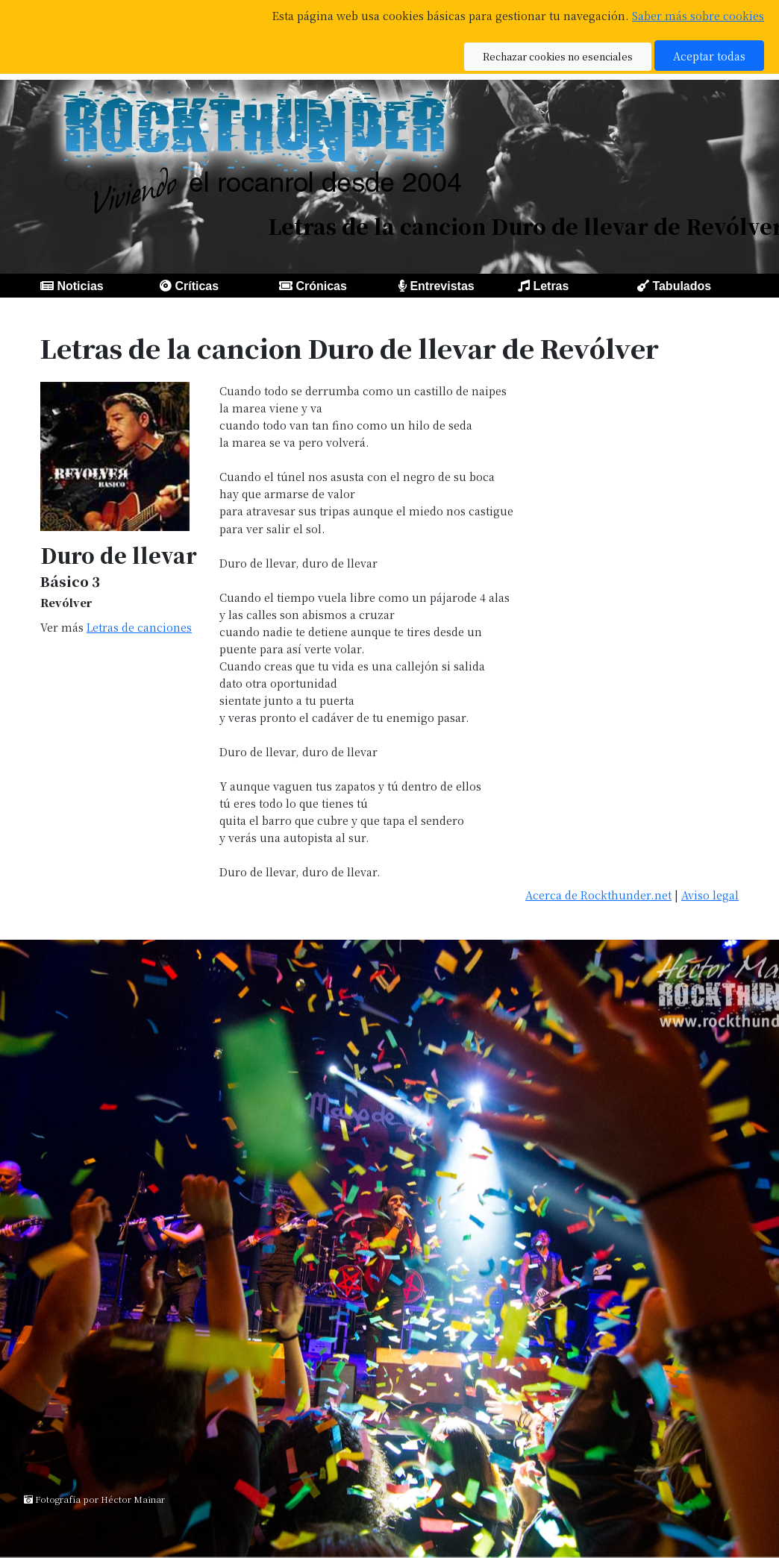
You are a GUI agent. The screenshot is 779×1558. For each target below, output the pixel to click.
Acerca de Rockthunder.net (598, 894)
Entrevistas (442, 286)
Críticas (197, 286)
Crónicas (320, 286)
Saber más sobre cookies (698, 15)
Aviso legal (710, 894)
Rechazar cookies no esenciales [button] (558, 56)
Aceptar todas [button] (709, 55)
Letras (551, 286)
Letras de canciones (139, 627)
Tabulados (681, 286)
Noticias (80, 286)
